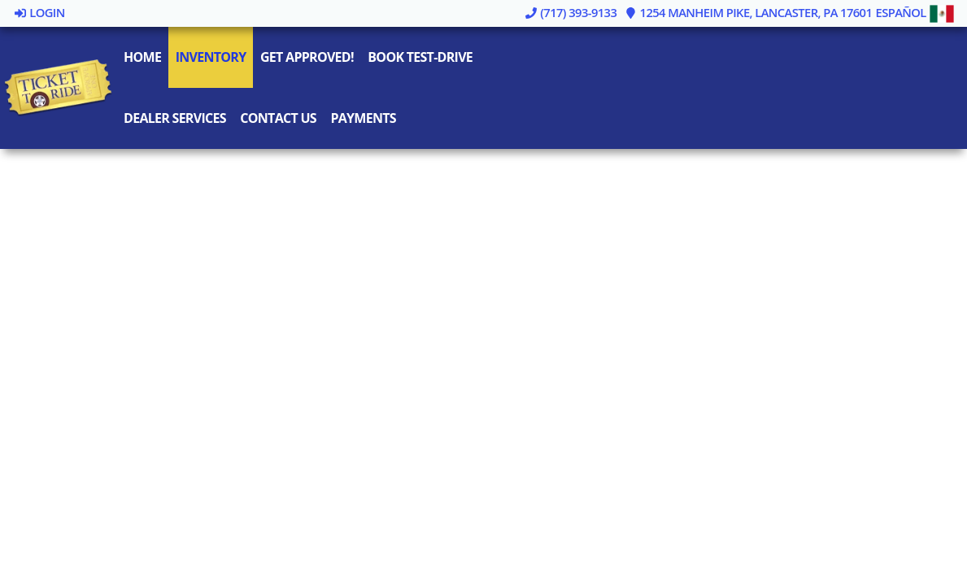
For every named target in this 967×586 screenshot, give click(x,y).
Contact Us (278, 118)
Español (915, 12)
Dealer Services (175, 118)
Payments (362, 118)
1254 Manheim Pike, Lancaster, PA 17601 (749, 12)
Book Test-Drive (420, 57)
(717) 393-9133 (570, 12)
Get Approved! (307, 57)
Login (39, 12)
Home (142, 57)
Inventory (211, 57)
